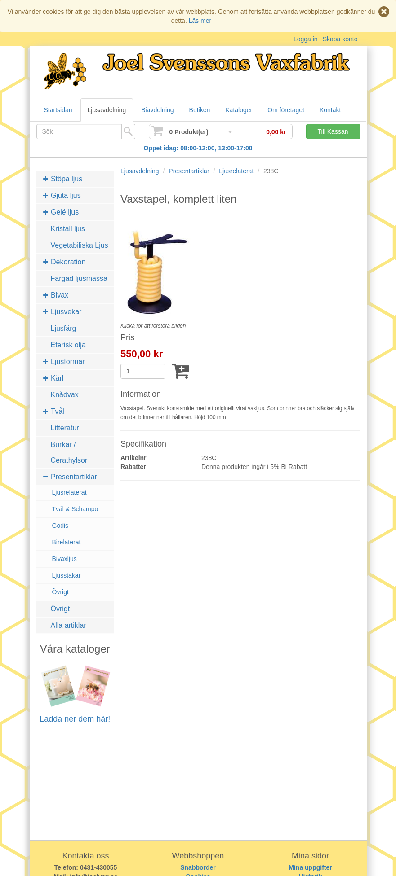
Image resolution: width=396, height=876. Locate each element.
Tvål (53, 411)
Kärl (53, 378)
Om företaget (285, 110)
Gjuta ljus (62, 195)
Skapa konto (340, 39)
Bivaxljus (64, 558)
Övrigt (60, 592)
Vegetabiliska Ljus (79, 245)
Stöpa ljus (63, 179)
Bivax (56, 295)
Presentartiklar (70, 477)
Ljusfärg (63, 328)
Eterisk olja (68, 345)
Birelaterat (66, 542)
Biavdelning (157, 110)
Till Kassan (333, 131)
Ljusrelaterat (69, 492)
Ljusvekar (62, 311)
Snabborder (198, 867)
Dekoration (64, 262)
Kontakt (330, 110)
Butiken (199, 110)
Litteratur (65, 428)
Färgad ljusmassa (79, 278)
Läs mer (200, 20)
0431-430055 (98, 867)
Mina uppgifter (310, 867)
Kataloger (238, 110)
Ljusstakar (66, 575)
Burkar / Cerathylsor (69, 452)
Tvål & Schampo (75, 508)
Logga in (306, 39)
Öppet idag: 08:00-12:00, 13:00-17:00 (198, 148)
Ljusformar (64, 361)
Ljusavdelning (107, 110)
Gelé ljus (61, 212)
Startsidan (58, 110)
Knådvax (65, 395)
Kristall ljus (68, 228)
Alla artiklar (68, 625)
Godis (60, 525)
